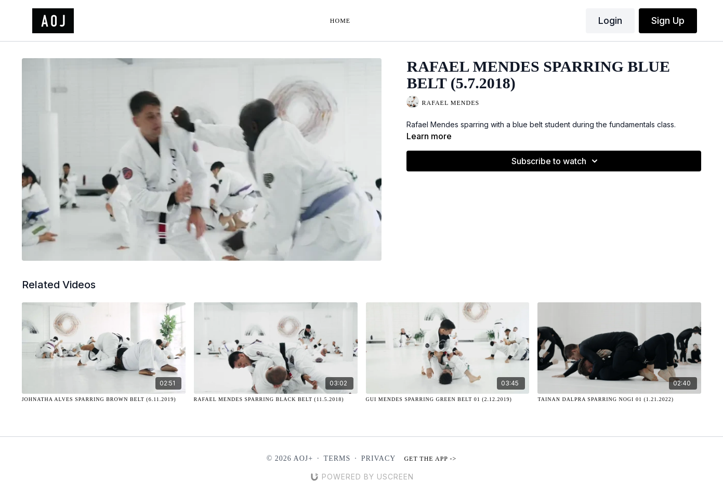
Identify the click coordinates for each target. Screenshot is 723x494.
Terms (337, 458)
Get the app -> (430, 458)
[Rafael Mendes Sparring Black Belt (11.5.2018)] (276, 399)
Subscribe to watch (556, 161)
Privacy (378, 458)
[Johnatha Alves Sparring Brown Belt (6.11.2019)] (104, 399)
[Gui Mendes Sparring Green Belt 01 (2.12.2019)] (448, 399)
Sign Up (668, 20)
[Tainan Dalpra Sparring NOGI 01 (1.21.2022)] (619, 399)
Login (610, 20)
